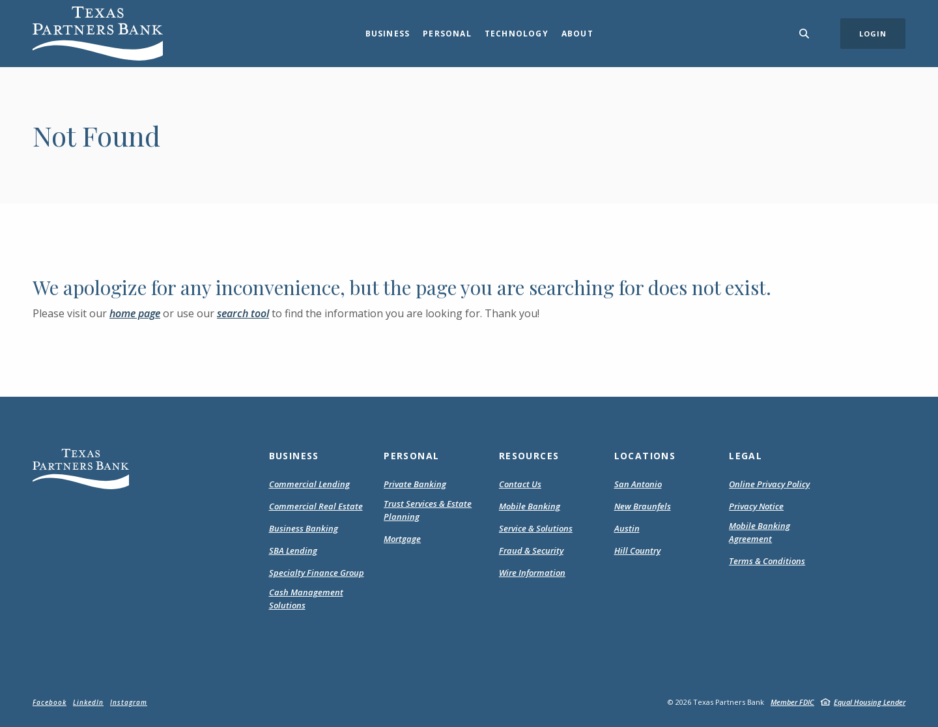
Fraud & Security (531, 550)
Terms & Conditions (767, 561)
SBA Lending (293, 550)
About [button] (577, 33)
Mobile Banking (529, 506)
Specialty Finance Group (316, 572)
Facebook (49, 702)
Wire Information (532, 572)
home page (134, 313)
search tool (243, 313)
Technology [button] (516, 33)
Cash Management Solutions (306, 598)
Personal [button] (447, 33)
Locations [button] (645, 455)
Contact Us (520, 484)
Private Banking (415, 484)
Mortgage (402, 539)
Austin (627, 528)
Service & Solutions (536, 528)
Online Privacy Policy (769, 484)
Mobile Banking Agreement (767, 532)
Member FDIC (792, 702)
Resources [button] (529, 455)
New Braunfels (642, 506)
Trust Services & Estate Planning (428, 510)
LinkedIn (88, 702)
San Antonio (638, 484)
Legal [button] (745, 455)
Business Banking (303, 528)
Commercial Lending (309, 484)
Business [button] (387, 33)
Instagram (128, 702)
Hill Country (637, 550)
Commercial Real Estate (316, 506)
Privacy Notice (756, 506)
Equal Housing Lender (869, 702)
